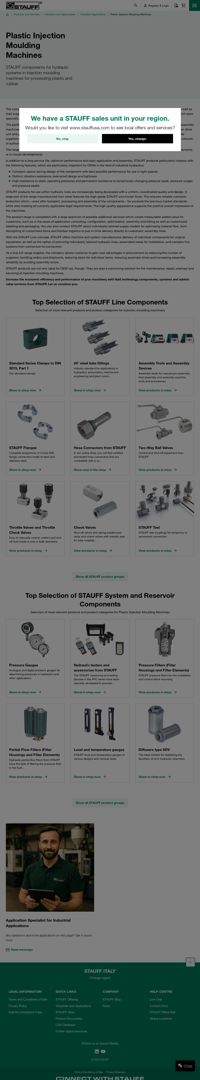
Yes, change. (137, 139)
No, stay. (62, 139)
